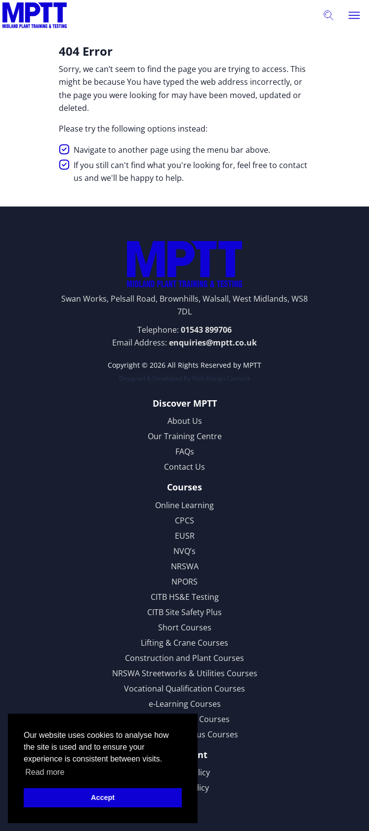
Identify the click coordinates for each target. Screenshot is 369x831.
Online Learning (184, 505)
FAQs (184, 451)
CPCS (184, 520)
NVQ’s (184, 551)
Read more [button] (44, 772)
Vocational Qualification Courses (184, 688)
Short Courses (184, 627)
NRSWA (185, 566)
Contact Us (184, 466)
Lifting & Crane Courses (184, 642)
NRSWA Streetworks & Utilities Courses (184, 673)
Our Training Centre (185, 436)
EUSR (185, 535)
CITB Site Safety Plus (184, 612)
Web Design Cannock (221, 378)
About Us (184, 421)
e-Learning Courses (185, 703)
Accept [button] (103, 797)
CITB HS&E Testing (185, 596)
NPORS (184, 581)
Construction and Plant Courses (184, 658)
